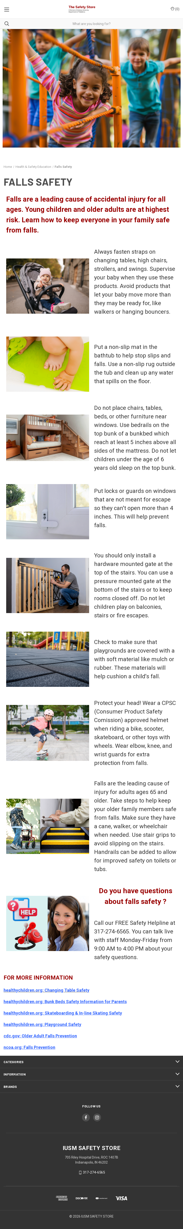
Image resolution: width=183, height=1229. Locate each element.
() (175, 9)
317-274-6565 (94, 1172)
